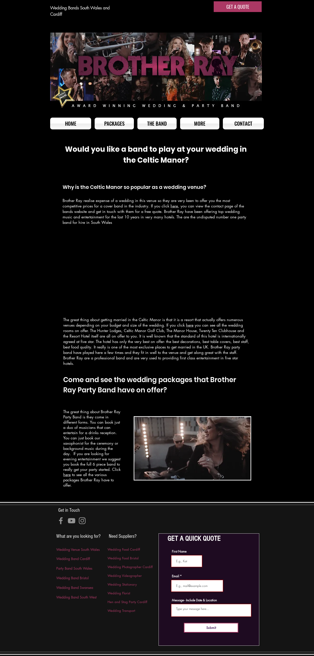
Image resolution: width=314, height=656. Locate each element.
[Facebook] (60, 520)
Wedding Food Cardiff (124, 549)
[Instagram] (82, 520)
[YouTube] (71, 520)
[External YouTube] (156, 272)
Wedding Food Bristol (123, 558)
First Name (179, 551)
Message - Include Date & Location (194, 600)
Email (175, 576)
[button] (199, 123)
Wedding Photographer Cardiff (130, 567)
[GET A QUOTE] (238, 6)
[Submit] (211, 628)
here (174, 206)
